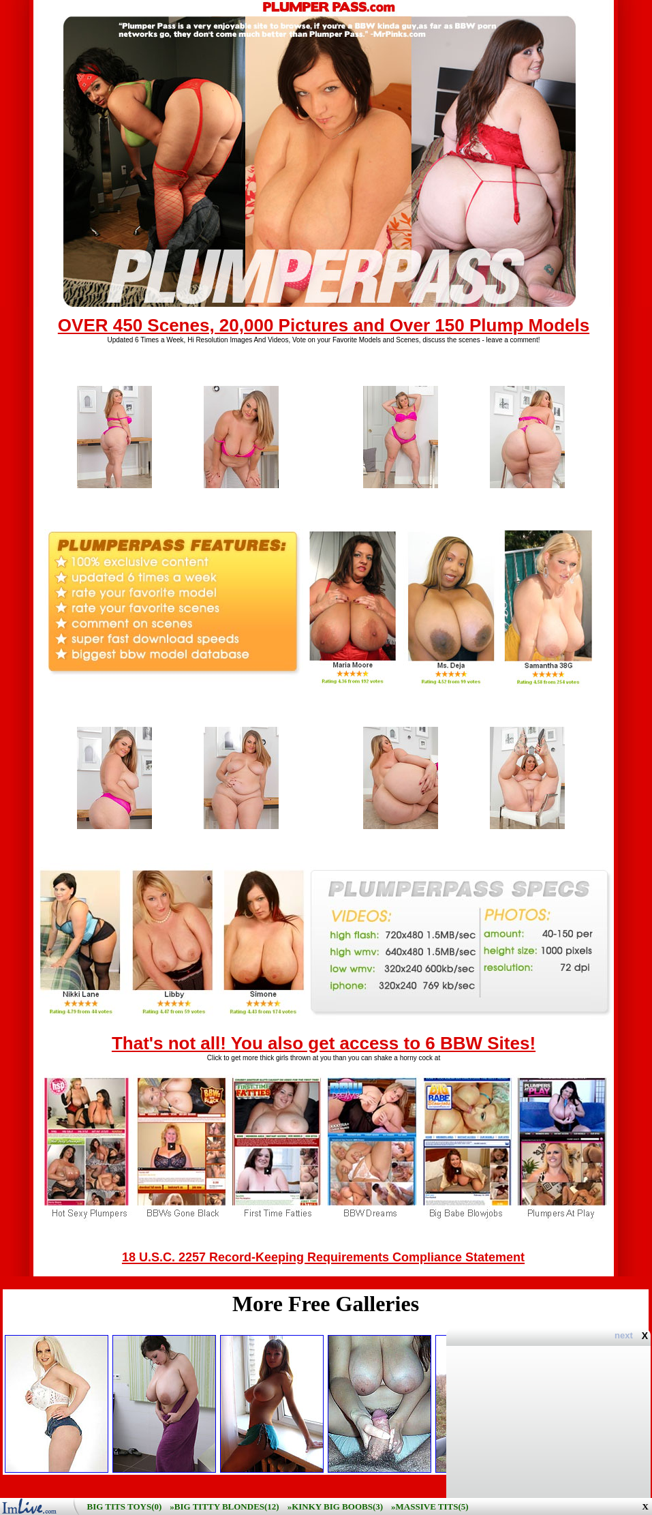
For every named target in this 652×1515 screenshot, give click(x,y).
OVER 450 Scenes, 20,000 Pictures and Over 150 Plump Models (323, 325)
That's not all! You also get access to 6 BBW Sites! (323, 1043)
